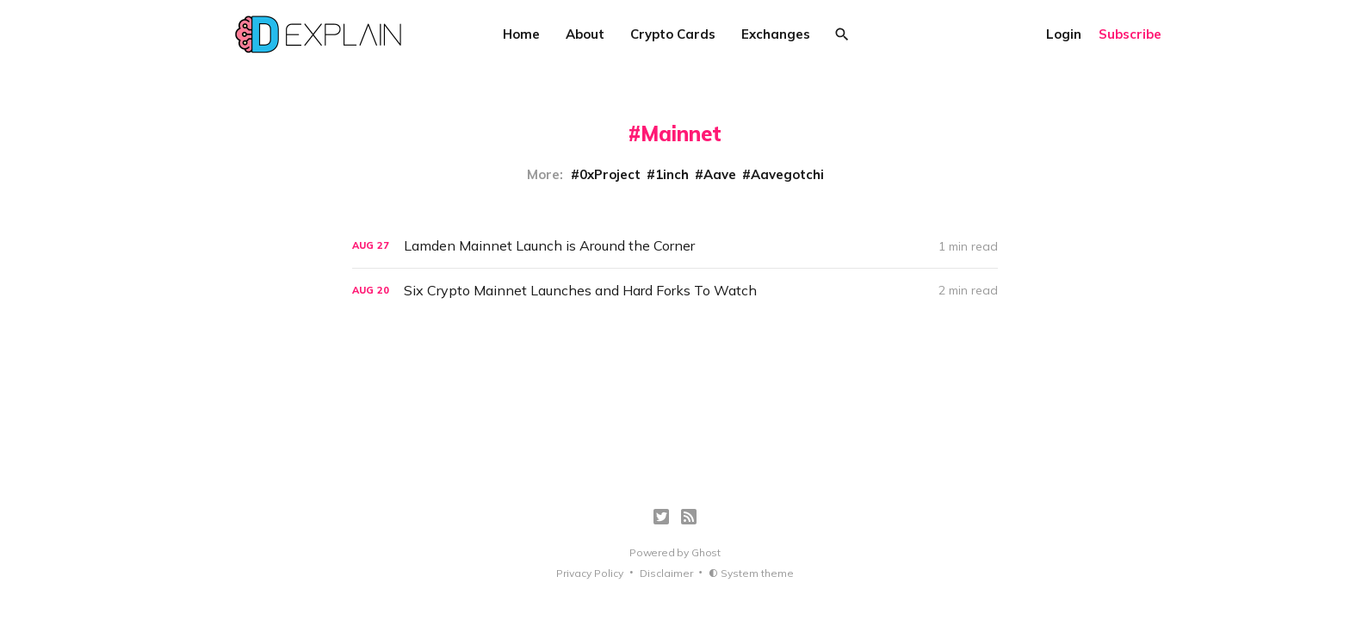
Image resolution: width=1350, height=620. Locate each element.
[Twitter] (661, 516)
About (585, 34)
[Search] (842, 34)
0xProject (610, 174)
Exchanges (775, 34)
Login (1063, 34)
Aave (719, 174)
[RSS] (688, 516)
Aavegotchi (787, 174)
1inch (672, 174)
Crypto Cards (672, 34)
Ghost (706, 552)
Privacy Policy (589, 573)
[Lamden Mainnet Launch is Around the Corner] (675, 246)
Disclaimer (666, 573)
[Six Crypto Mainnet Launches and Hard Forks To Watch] (675, 291)
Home (521, 34)
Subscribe (1130, 34)
